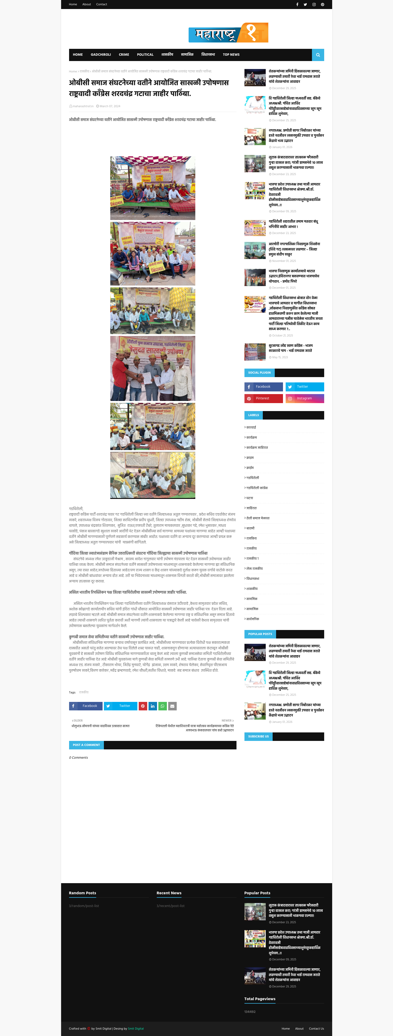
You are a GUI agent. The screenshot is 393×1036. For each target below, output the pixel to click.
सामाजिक (253, 609)
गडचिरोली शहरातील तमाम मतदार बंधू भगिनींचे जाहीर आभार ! (293, 224)
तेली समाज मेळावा (258, 518)
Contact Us (316, 1028)
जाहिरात (252, 508)
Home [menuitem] (78, 55)
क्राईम (250, 468)
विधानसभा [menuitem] (208, 55)
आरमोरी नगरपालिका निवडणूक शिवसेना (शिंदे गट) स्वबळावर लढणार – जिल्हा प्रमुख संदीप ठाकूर (294, 249)
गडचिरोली (253, 478)
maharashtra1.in (83, 106)
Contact (101, 4)
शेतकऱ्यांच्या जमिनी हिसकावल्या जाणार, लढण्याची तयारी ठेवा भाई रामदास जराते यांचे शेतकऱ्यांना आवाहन (295, 77)
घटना (250, 498)
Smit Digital (104, 1028)
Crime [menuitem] (124, 55)
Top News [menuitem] (231, 55)
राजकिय (252, 538)
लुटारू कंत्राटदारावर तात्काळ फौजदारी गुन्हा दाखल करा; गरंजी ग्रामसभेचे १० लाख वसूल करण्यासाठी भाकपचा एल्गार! (296, 163)
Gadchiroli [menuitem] (101, 55)
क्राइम (250, 458)
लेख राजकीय (255, 569)
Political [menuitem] (145, 55)
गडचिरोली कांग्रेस (257, 488)
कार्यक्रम (252, 438)
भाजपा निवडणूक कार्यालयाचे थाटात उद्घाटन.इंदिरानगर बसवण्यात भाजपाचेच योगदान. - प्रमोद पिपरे (294, 276)
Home (73, 4)
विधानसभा (253, 579)
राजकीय (84, 71)
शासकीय (252, 589)
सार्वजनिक (253, 619)
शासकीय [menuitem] (167, 55)
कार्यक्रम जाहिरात (257, 448)
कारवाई (251, 427)
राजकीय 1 (253, 559)
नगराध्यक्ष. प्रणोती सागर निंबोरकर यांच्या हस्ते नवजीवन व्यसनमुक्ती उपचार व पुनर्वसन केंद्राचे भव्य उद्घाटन (296, 136)
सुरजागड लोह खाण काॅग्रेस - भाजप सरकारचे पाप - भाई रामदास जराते (291, 348)
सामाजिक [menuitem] (187, 55)
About (86, 4)
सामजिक (252, 599)
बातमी (251, 528)
